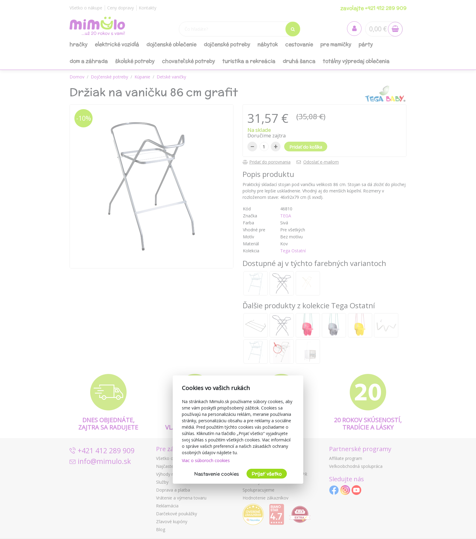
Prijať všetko (267, 474)
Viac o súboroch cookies (206, 460)
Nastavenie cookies (216, 474)
